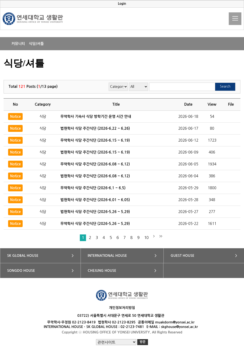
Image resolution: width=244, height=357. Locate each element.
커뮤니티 (18, 43)
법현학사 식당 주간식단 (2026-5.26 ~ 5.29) (95, 211)
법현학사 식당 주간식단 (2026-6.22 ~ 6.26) (95, 128)
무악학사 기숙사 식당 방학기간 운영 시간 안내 (96, 116)
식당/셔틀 (36, 43)
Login (122, 3)
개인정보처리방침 (122, 307)
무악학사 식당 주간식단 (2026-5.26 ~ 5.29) (95, 223)
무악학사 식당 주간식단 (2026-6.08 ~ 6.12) (95, 164)
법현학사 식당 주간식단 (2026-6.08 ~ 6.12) (95, 176)
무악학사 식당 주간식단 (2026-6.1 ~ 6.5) (93, 188)
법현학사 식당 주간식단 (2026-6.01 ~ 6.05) (95, 200)
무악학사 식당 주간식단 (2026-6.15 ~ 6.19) (95, 140)
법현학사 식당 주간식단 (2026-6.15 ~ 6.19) (95, 152)
